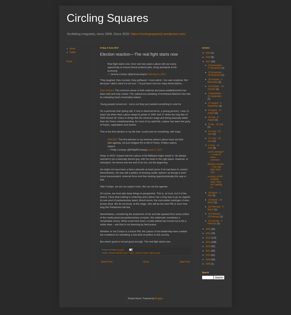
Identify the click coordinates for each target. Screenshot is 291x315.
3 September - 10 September (214, 94)
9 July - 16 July (215, 124)
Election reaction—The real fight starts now (216, 168)
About (72, 48)
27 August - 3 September (214, 104)
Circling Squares (107, 18)
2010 (208, 255)
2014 (208, 237)
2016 (208, 229)
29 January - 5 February (214, 222)
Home (146, 261)
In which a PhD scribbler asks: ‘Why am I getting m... (215, 182)
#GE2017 (112, 139)
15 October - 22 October (215, 87)
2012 (208, 246)
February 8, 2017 (156, 74)
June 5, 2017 (155, 149)
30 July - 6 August (212, 118)
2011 (208, 251)
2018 (208, 57)
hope (132, 253)
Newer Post (106, 261)
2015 (208, 233)
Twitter (72, 52)
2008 (208, 264)
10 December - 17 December (215, 66)
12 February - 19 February (214, 215)
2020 (208, 53)
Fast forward (107, 90)
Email (69, 61)
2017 (208, 61)
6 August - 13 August (214, 111)
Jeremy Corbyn (142, 253)
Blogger (159, 298)
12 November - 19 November (215, 73)
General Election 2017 (118, 253)
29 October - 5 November (214, 80)
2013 (208, 242)
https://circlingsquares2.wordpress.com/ (158, 34)
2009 (208, 259)
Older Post (184, 261)
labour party (155, 253)
